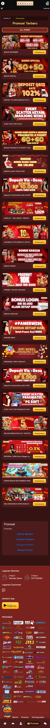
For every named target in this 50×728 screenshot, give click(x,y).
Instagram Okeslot (25, 544)
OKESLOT (7, 18)
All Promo (25, 30)
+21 (7, 717)
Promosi (24, 717)
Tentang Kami (38, 717)
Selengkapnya (39, 52)
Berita (15, 717)
